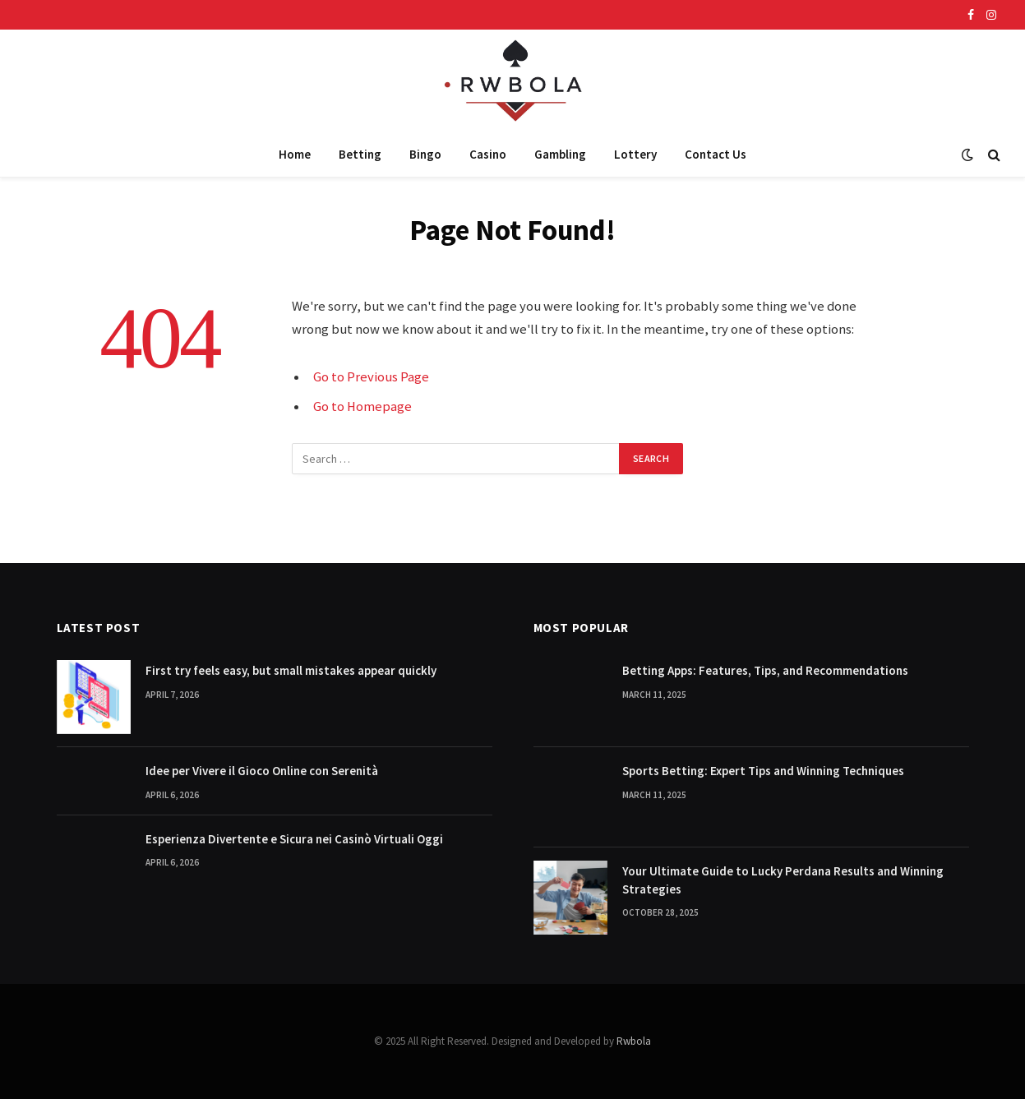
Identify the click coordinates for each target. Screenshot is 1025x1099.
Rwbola (633, 1041)
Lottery (635, 154)
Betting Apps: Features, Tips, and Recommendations (765, 670)
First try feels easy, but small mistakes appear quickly (290, 670)
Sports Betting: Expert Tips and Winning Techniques (763, 770)
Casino (487, 154)
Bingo (425, 154)
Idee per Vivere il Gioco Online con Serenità (261, 770)
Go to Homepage (362, 406)
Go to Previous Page (371, 377)
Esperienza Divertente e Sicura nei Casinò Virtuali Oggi (294, 839)
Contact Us (715, 154)
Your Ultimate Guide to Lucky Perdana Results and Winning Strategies (783, 879)
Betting (360, 154)
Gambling (560, 154)
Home (295, 154)
